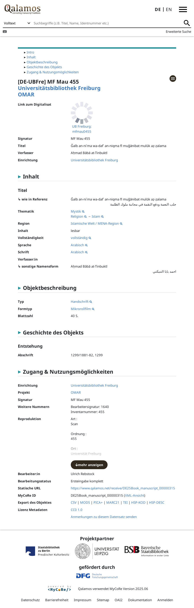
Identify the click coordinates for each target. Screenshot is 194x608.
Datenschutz (30, 600)
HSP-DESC (156, 502)
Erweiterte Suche (178, 31)
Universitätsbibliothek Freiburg (59, 88)
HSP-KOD (138, 502)
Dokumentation (140, 600)
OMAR (26, 94)
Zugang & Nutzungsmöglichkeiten (53, 72)
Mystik (77, 211)
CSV (73, 502)
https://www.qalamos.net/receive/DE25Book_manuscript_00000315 (123, 488)
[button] (182, 9)
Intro (30, 52)
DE (158, 9)
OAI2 (119, 600)
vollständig (81, 237)
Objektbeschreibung (42, 62)
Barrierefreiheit (56, 600)
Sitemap (103, 600)
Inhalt (31, 57)
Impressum (82, 600)
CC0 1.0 (76, 509)
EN (169, 9)
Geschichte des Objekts (44, 67)
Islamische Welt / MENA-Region (96, 223)
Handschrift (81, 301)
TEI (125, 502)
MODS (85, 502)
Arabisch (79, 245)
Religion (79, 216)
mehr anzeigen (89, 465)
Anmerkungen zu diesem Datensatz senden (104, 516)
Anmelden (165, 600)
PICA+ (98, 502)
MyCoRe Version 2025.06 (129, 588)
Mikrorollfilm (82, 309)
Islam (98, 216)
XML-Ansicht (134, 495)
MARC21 (112, 502)
